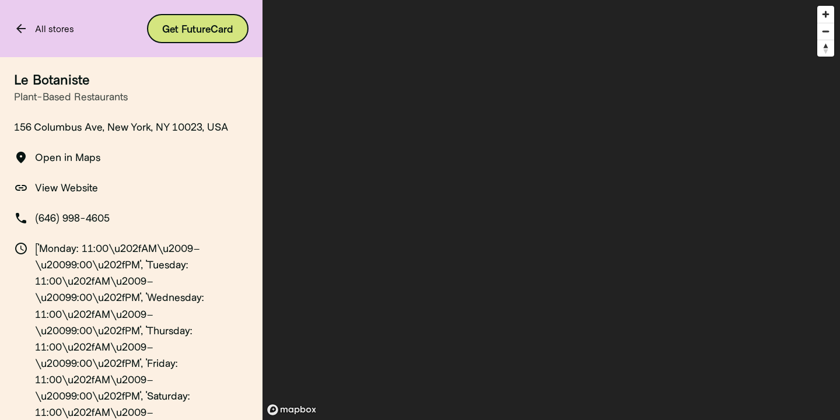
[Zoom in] (825, 14)
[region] (551, 210)
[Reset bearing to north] (825, 48)
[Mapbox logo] (291, 409)
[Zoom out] (825, 31)
